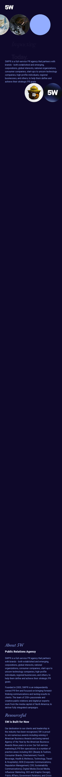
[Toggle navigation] (55, 7)
